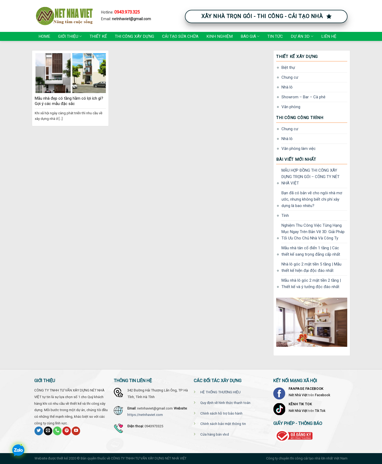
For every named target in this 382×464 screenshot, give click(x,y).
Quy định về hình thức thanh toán (225, 403)
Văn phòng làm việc (298, 148)
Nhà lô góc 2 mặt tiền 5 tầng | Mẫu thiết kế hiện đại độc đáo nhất (311, 267)
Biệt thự (288, 67)
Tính (285, 215)
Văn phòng (290, 106)
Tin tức (275, 36)
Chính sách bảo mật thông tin (223, 424)
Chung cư (289, 77)
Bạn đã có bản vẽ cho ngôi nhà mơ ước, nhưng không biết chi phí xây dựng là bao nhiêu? (311, 199)
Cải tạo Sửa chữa (180, 36)
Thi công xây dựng (134, 36)
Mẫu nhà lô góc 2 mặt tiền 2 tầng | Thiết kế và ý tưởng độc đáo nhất (311, 283)
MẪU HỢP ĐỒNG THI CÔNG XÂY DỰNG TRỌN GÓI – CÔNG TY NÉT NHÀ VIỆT (310, 176)
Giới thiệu (70, 36)
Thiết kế (98, 36)
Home (44, 36)
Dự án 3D (302, 36)
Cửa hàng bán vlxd (214, 434)
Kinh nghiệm (219, 36)
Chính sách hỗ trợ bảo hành (221, 413)
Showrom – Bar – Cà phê (303, 97)
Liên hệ (328, 36)
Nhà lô (287, 87)
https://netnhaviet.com (145, 415)
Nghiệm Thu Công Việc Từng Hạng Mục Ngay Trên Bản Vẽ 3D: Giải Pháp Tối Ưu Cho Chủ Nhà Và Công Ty (313, 232)
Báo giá (250, 36)
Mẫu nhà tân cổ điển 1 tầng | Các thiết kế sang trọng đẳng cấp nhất (310, 251)
